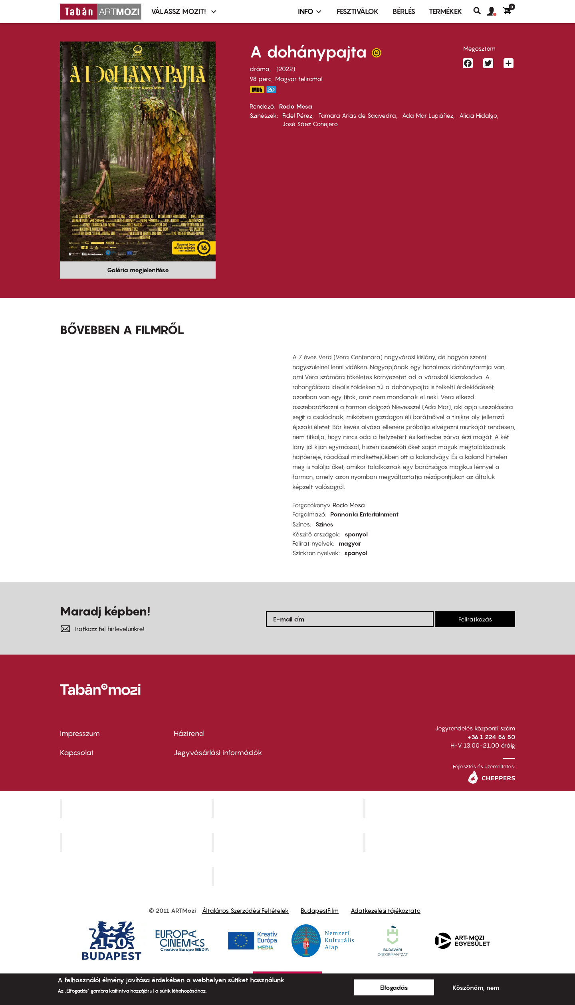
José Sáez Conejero (310, 123)
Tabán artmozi (440, 842)
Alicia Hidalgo (478, 115)
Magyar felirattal (299, 78)
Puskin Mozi (136, 842)
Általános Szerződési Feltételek (245, 910)
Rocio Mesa (295, 106)
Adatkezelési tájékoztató (385, 910)
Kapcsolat (77, 752)
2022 (285, 68)
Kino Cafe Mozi (288, 808)
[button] (495, 11)
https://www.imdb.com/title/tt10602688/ (257, 89)
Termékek (445, 11)
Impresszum (80, 733)
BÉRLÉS (404, 11)
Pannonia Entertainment (364, 514)
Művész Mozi (440, 808)
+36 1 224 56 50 (491, 736)
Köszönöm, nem (475, 987)
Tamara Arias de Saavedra (357, 115)
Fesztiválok (358, 11)
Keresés (480, 11)
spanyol (356, 534)
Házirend (189, 733)
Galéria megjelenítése (138, 269)
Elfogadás (394, 987)
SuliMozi (288, 842)
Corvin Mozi (136, 808)
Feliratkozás (475, 619)
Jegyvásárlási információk (218, 752)
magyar (350, 543)
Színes (324, 524)
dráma (260, 68)
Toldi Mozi (288, 876)
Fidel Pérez (297, 115)
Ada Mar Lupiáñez (427, 115)
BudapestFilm (320, 910)
